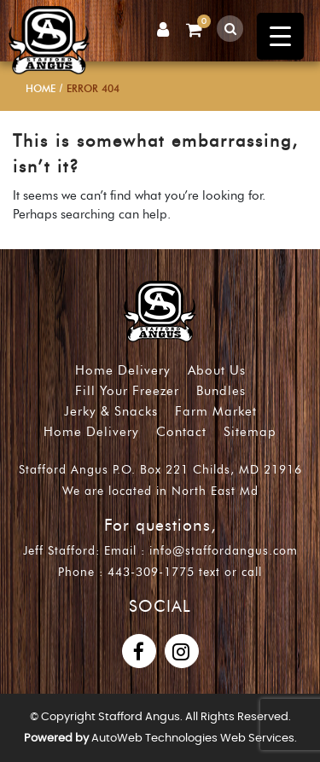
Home (40, 88)
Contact (181, 431)
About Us (217, 370)
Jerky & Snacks (111, 411)
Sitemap (250, 431)
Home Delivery (123, 370)
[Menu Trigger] (280, 36)
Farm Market (216, 411)
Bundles (221, 390)
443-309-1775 (151, 572)
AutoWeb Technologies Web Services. (194, 738)
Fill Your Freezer (127, 390)
